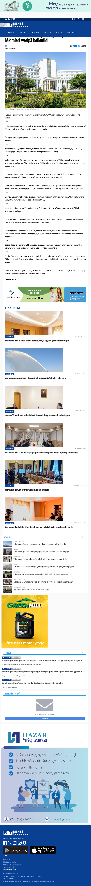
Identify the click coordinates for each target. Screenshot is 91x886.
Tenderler (7, 652)
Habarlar (6, 537)
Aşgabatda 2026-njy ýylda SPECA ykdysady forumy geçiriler (32, 589)
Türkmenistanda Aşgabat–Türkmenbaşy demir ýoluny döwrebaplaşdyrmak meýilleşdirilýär (40, 544)
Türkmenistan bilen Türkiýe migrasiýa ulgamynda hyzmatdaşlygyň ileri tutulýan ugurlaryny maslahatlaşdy (41, 452)
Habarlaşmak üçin (8, 867)
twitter (10, 842)
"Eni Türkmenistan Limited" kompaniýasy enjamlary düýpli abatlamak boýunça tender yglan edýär (32, 682)
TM (79, 19)
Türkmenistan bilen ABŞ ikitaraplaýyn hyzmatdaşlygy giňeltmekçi (27, 489)
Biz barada (6, 859)
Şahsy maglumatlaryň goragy (12, 864)
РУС (83, 19)
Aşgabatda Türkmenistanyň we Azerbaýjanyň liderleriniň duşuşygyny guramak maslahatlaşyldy (37, 415)
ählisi (84, 537)
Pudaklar (36, 33)
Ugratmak (45, 718)
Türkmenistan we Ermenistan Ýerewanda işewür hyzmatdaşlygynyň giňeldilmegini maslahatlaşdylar (43, 582)
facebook (5, 842)
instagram (19, 842)
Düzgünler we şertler (9, 862)
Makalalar (24, 33)
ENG (73, 19)
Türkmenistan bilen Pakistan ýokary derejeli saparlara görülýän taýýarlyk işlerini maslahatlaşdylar (39, 527)
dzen (24, 842)
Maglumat (60, 33)
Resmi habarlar (9, 337)
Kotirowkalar (72, 33)
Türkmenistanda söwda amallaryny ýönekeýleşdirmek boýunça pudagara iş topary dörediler (40, 559)
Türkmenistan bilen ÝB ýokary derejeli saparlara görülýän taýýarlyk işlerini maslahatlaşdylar (37, 340)
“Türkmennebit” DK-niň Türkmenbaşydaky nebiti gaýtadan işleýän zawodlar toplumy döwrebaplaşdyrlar (44, 566)
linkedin (14, 842)
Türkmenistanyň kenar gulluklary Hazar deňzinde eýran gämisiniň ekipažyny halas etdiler (35, 378)
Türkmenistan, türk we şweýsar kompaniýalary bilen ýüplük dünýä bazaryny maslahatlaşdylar (41, 574)
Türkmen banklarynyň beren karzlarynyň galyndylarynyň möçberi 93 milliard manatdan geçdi (41, 551)
